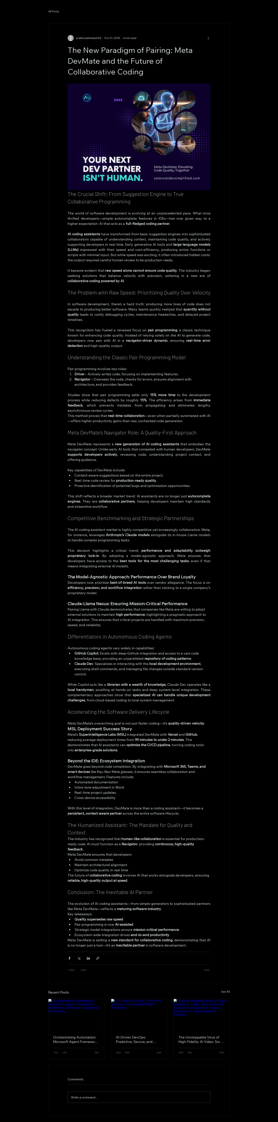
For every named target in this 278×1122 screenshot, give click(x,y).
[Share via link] (98, 958)
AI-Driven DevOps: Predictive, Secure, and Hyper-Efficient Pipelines (136, 1039)
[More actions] (208, 38)
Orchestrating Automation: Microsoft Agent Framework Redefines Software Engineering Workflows (75, 1039)
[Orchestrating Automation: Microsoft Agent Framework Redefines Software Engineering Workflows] (76, 1014)
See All (225, 991)
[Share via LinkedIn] (88, 958)
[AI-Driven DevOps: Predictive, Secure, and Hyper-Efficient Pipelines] (139, 1014)
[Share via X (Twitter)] (79, 958)
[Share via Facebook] (69, 958)
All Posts (53, 11)
